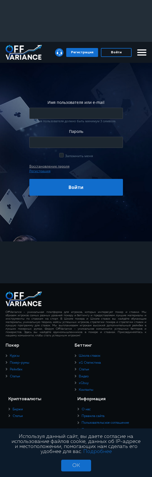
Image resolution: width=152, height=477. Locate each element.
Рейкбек (16, 369)
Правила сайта (93, 416)
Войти (116, 52)
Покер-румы (19, 363)
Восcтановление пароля (49, 166)
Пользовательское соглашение (105, 423)
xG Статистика (90, 363)
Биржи (18, 409)
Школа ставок (89, 356)
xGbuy (84, 383)
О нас (86, 409)
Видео (84, 376)
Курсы (15, 356)
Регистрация (82, 52)
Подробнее (97, 451)
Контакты (86, 390)
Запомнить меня (79, 156)
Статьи (15, 376)
